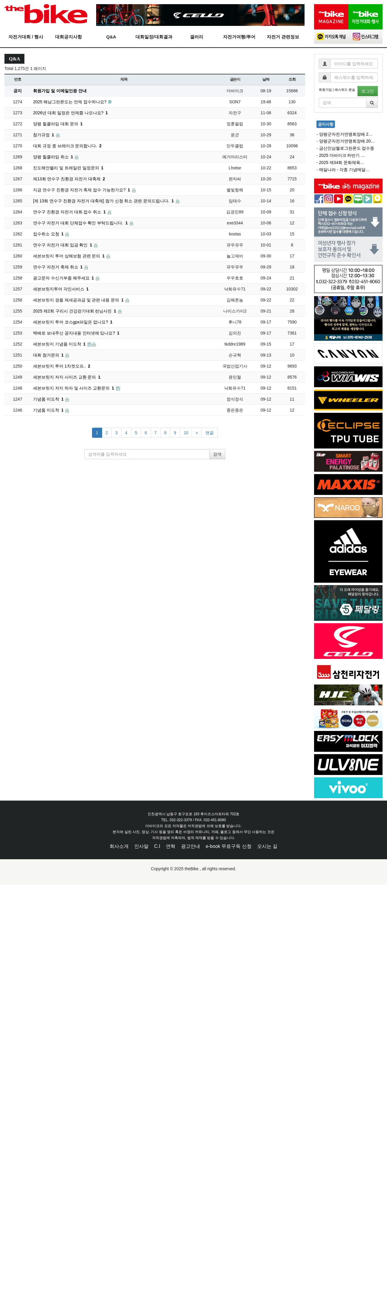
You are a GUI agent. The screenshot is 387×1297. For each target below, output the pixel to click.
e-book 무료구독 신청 (229, 846)
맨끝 (209, 432)
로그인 (367, 91)
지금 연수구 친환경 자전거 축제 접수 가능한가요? (82, 189)
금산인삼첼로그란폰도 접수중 (346, 148)
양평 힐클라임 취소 (53, 156)
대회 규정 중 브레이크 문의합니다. (67, 145)
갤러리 (196, 36)
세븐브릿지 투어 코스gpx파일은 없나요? (73, 322)
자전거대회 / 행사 (25, 36)
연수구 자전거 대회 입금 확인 (63, 245)
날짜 (265, 79)
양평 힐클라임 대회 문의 (57, 123)
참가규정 (44, 134)
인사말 (141, 846)
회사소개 (119, 846)
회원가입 (325, 89)
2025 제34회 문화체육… (342, 162)
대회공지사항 (68, 36)
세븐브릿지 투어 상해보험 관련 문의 (69, 256)
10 (186, 432)
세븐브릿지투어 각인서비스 (61, 289)
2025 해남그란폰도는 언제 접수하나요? (70, 101)
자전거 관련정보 (283, 36)
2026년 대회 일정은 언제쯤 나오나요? (70, 112)
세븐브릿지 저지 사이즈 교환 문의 (66, 377)
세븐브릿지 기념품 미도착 (60, 344)
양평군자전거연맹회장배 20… (347, 141)
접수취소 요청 (49, 234)
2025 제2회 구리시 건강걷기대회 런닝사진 (75, 311)
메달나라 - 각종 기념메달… (344, 169)
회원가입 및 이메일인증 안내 (60, 90)
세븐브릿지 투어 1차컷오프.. (61, 366)
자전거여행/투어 (239, 36)
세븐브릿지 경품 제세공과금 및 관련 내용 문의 (79, 300)
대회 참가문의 (49, 355)
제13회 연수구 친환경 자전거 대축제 (69, 178)
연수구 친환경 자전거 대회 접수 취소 (70, 212)
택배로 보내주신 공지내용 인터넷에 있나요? (76, 333)
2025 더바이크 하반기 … (342, 155)
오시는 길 (267, 846)
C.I (157, 846)
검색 (217, 454)
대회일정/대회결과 (153, 36)
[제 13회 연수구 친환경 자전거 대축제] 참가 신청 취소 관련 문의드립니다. (104, 201)
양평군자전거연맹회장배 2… (346, 134)
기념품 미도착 (49, 399)
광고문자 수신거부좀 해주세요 (64, 278)
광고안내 (190, 846)
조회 (291, 79)
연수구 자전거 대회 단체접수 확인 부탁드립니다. (81, 223)
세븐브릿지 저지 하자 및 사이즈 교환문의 (74, 388)
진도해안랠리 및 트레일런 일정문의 (68, 167)
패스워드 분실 (345, 89)
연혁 (170, 846)
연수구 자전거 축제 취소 (58, 267)
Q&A (111, 36)
